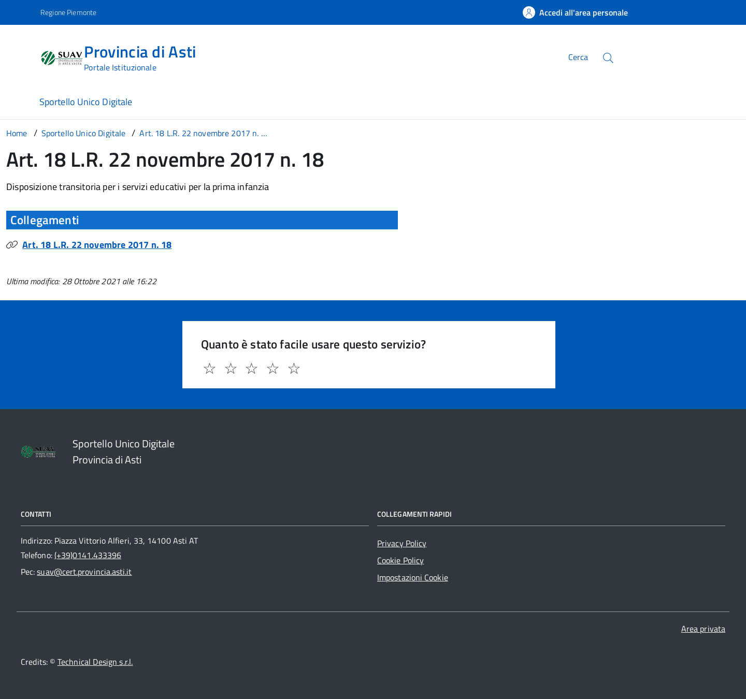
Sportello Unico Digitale (85, 102)
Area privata (703, 628)
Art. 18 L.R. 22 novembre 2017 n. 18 (96, 245)
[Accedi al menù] (22, 55)
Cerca (578, 57)
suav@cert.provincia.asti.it (84, 571)
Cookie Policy (400, 560)
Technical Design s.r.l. (95, 662)
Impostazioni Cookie (412, 577)
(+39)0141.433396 (87, 555)
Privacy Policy (401, 543)
